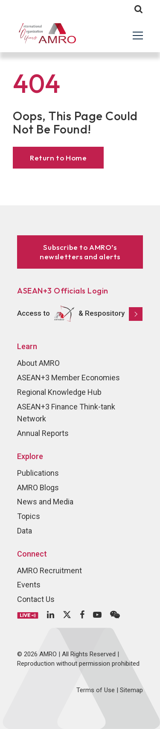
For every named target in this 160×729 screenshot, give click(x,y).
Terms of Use (95, 690)
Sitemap (131, 690)
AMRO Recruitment (49, 570)
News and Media (45, 501)
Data (24, 530)
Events (29, 584)
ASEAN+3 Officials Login (62, 291)
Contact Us (36, 599)
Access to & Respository (80, 313)
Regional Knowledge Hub (59, 392)
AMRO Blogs (38, 487)
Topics (28, 516)
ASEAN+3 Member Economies (68, 377)
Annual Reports (43, 433)
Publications (38, 472)
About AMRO (38, 363)
